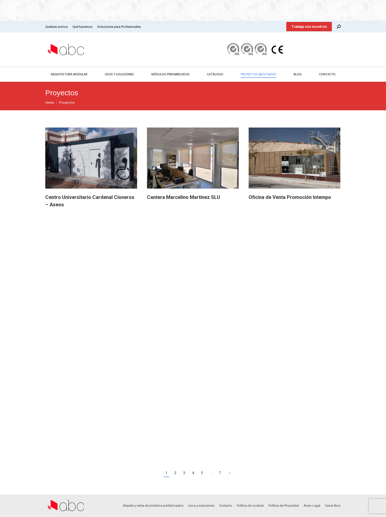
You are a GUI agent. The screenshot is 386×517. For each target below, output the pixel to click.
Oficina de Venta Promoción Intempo (290, 197)
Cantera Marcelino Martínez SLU (183, 197)
